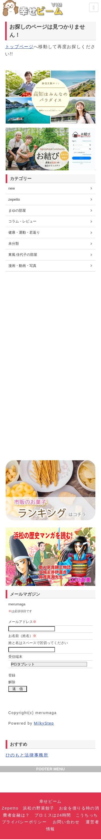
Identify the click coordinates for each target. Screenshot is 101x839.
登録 (11, 675)
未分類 (13, 243)
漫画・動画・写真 (22, 266)
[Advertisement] (51, 312)
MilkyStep (44, 723)
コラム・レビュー (22, 221)
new (11, 188)
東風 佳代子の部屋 (22, 255)
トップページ (19, 46)
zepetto (14, 199)
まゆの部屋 (17, 210)
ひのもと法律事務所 (27, 754)
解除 (11, 682)
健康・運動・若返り (24, 232)
